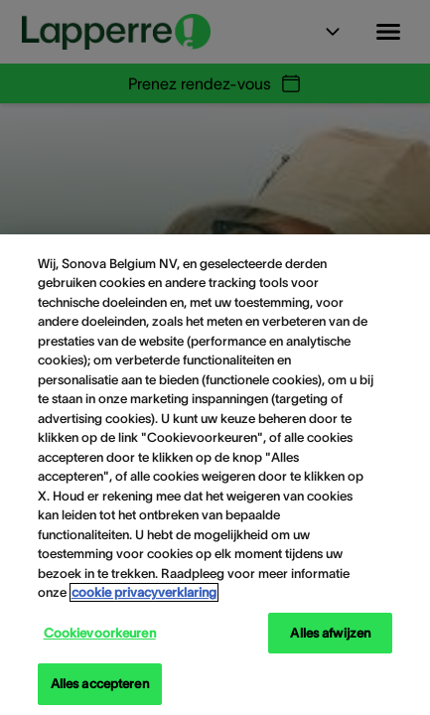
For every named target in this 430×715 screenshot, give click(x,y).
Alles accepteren (100, 683)
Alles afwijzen (330, 633)
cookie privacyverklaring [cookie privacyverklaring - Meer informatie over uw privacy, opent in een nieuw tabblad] (144, 592)
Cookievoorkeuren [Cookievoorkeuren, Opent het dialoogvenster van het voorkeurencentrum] (100, 633)
